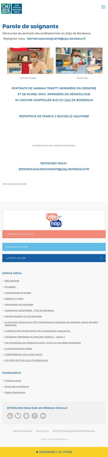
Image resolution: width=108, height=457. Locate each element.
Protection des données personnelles (73, 431)
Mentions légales (22, 431)
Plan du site (42, 431)
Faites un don (16, 258)
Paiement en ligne (17, 247)
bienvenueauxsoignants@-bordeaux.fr (56, 38)
